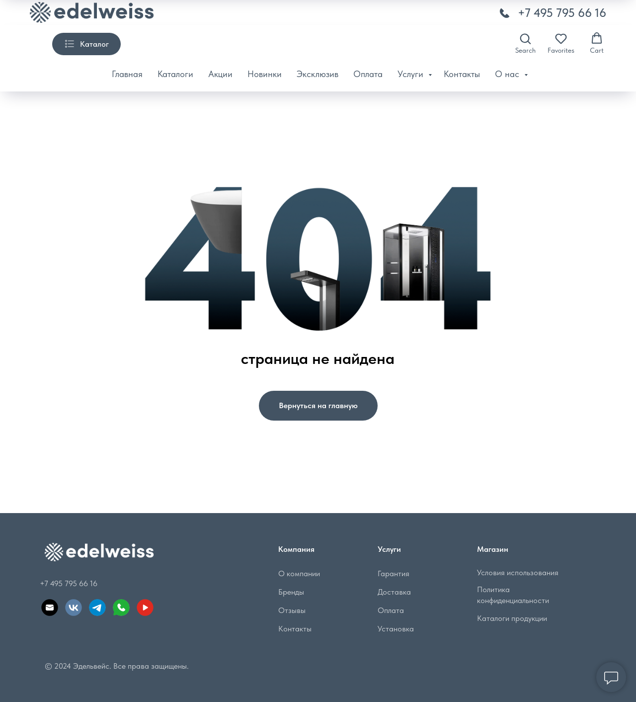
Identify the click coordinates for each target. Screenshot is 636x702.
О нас (508, 74)
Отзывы (292, 610)
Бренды (291, 592)
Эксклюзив (317, 74)
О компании (299, 573)
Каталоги (175, 74)
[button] (525, 43)
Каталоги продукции (512, 618)
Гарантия (393, 573)
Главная (127, 74)
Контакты (462, 74)
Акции (220, 74)
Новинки (264, 74)
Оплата (368, 74)
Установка (396, 628)
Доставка (394, 592)
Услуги (412, 74)
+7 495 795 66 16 (562, 12)
